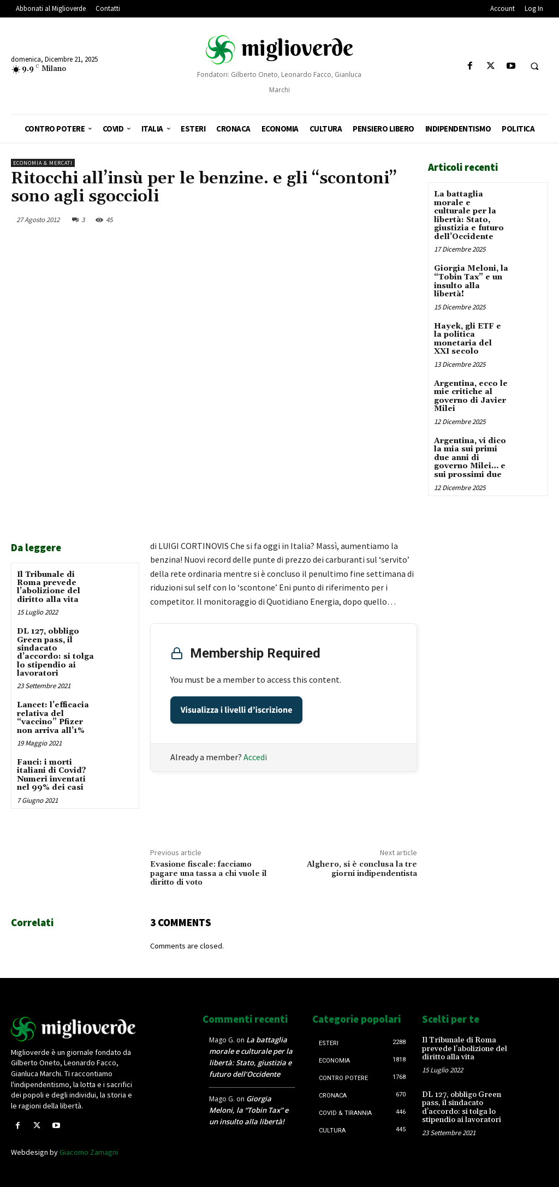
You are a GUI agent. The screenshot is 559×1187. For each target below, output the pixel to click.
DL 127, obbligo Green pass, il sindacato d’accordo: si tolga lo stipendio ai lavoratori (55, 652)
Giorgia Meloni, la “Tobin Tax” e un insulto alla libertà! (471, 281)
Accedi (255, 756)
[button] (534, 66)
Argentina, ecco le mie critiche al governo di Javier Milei (471, 395)
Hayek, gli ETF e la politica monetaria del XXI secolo (467, 337)
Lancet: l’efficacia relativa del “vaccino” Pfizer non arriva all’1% (53, 717)
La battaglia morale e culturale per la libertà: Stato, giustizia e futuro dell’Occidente (469, 215)
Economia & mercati (43, 163)
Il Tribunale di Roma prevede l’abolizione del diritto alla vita (48, 587)
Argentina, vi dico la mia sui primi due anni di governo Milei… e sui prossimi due (470, 456)
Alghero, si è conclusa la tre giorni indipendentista (362, 869)
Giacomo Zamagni (89, 1152)
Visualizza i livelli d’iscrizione (237, 710)
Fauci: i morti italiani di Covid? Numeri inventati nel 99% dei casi (51, 774)
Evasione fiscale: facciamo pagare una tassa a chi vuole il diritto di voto (208, 874)
